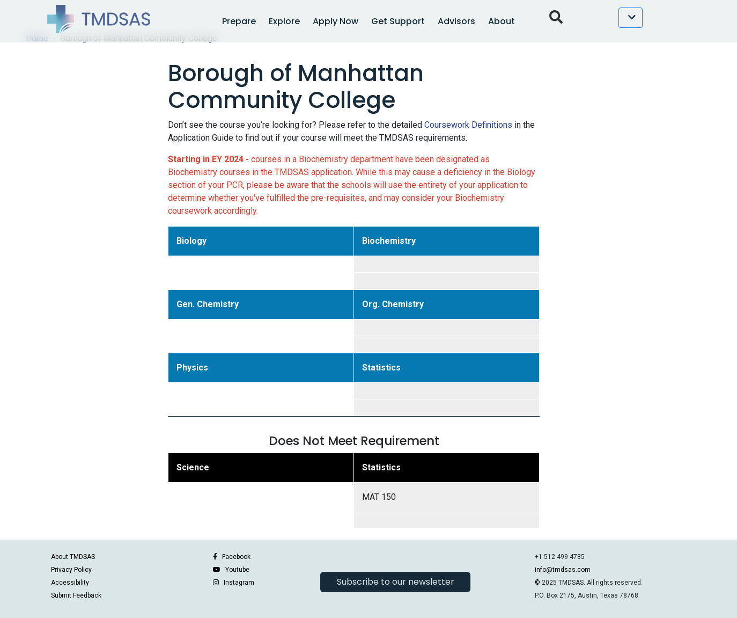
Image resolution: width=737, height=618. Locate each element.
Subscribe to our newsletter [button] (395, 582)
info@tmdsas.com (563, 569)
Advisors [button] (456, 21)
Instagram (239, 582)
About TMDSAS (73, 557)
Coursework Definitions (468, 125)
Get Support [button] (398, 21)
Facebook (236, 557)
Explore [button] (284, 21)
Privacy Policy (71, 569)
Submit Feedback (76, 595)
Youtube (237, 569)
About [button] (501, 21)
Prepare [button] (239, 21)
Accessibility (70, 582)
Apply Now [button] (335, 21)
